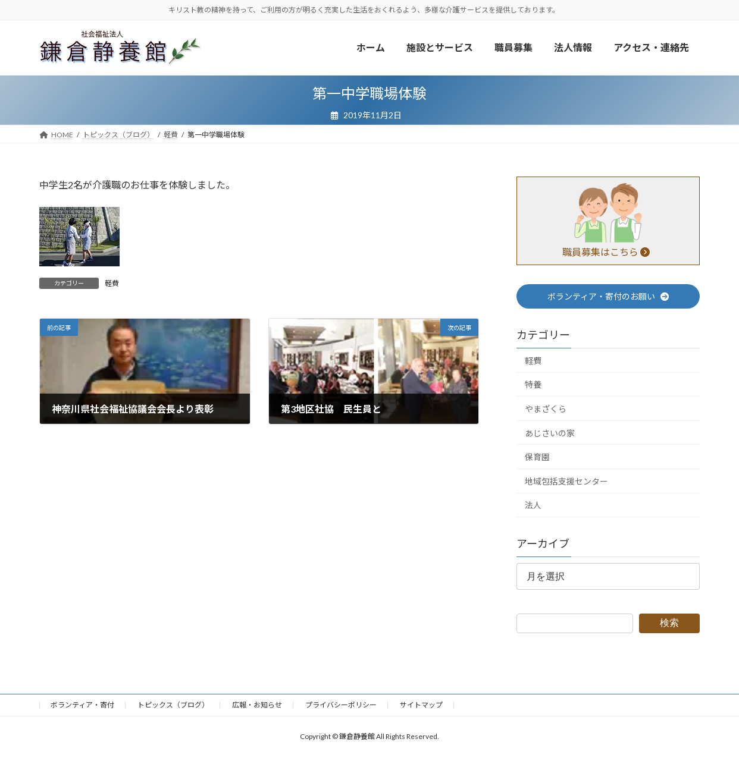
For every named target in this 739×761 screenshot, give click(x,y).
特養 (533, 388)
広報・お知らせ (257, 709)
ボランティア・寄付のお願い (601, 298)
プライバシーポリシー (341, 709)
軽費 (112, 283)
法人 (533, 509)
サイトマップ (421, 709)
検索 (669, 626)
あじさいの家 (550, 437)
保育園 (537, 461)
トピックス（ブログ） (173, 709)
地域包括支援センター (566, 485)
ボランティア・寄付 (82, 709)
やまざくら (545, 412)
